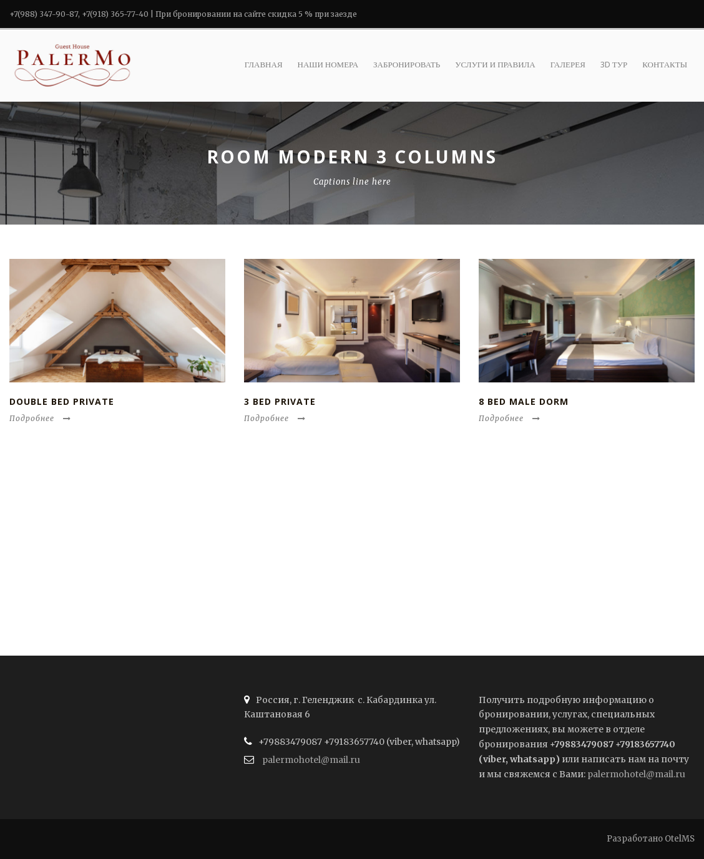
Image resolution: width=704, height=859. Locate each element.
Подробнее (40, 418)
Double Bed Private (61, 401)
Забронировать (406, 64)
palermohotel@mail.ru (311, 759)
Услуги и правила (495, 64)
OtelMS (680, 838)
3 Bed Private (280, 401)
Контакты (664, 64)
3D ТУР (613, 64)
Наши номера (328, 64)
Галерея (567, 64)
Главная (264, 64)
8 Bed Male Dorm (524, 401)
